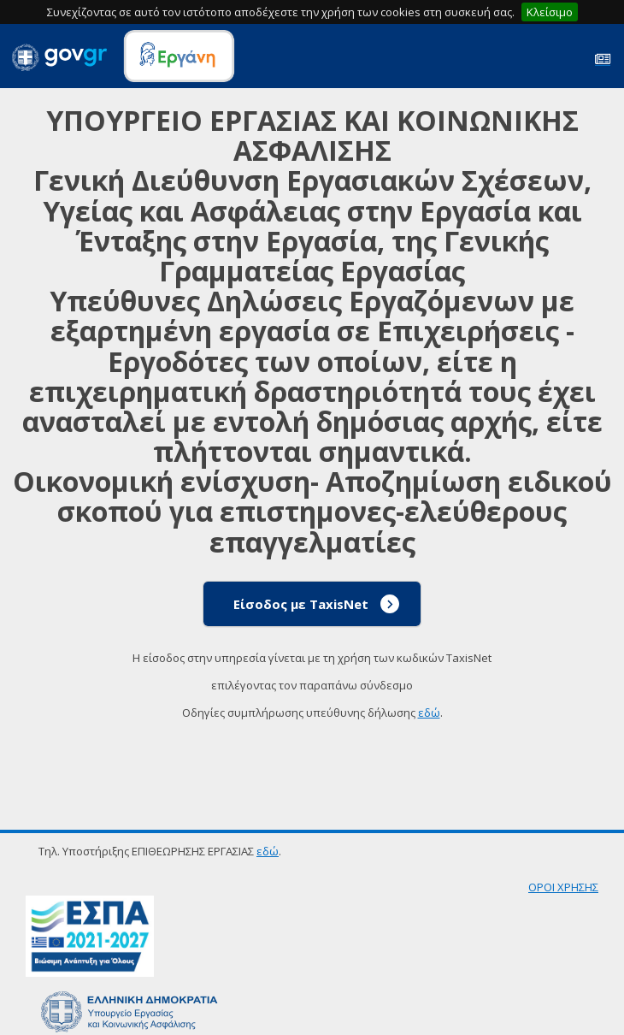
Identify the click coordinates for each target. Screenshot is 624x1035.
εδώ (429, 712)
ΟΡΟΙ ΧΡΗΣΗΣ (563, 887)
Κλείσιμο (550, 12)
